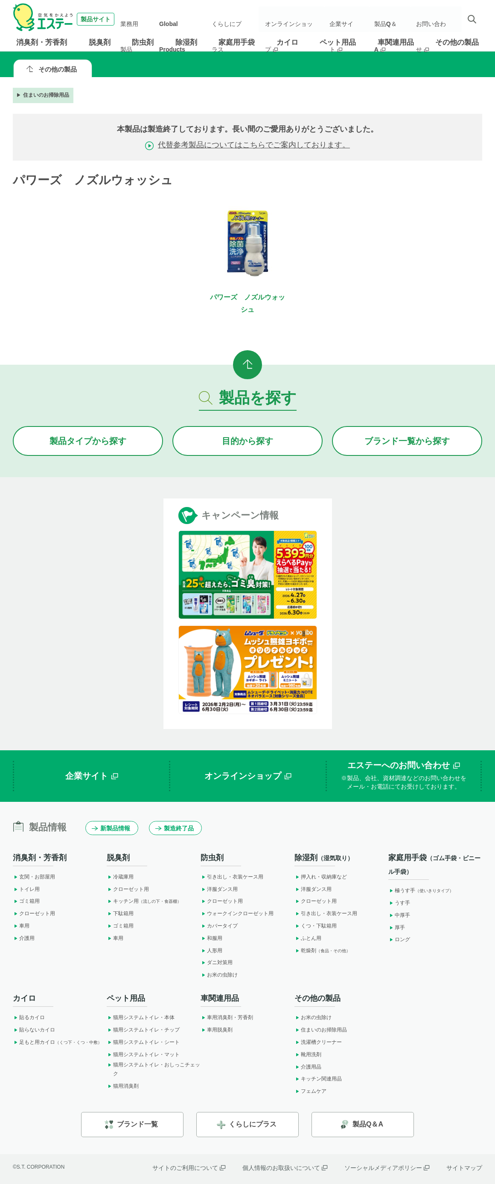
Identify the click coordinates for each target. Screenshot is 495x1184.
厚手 (396, 927)
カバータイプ (219, 926)
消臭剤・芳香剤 (41, 42)
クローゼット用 (34, 913)
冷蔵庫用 (120, 877)
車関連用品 (396, 42)
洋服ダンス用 (219, 889)
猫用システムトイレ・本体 (141, 1017)
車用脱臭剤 (217, 1030)
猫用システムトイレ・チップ (143, 1030)
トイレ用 (26, 889)
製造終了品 (174, 828)
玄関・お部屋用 (34, 877)
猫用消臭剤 (123, 1086)
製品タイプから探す (88, 441)
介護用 (24, 938)
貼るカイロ (29, 1017)
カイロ (287, 42)
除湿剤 (186, 42)
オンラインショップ (295, 19)
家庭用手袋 (236, 42)
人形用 (211, 951)
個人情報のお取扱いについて (284, 1167)
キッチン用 (144, 901)
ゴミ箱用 (26, 901)
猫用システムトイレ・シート (143, 1042)
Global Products (183, 19)
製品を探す (248, 397)
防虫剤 (143, 42)
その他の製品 (457, 42)
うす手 (399, 903)
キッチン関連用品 (318, 1079)
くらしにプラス (232, 19)
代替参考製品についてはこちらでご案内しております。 (254, 145)
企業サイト (349, 19)
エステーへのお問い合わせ (403, 776)
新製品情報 (111, 828)
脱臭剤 (100, 42)
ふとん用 (307, 938)
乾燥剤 (322, 951)
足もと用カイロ (57, 1042)
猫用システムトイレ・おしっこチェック (153, 1069)
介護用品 (307, 1067)
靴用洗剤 (307, 1054)
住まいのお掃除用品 (42, 95)
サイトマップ (464, 1167)
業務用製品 (141, 19)
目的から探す (247, 441)
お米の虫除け (219, 975)
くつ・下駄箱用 (315, 926)
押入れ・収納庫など (320, 877)
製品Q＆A (390, 19)
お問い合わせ (434, 19)
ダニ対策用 (217, 962)
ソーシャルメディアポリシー (386, 1167)
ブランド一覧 (131, 1124)
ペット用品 (338, 42)
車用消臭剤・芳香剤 (227, 1017)
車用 (21, 926)
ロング (399, 939)
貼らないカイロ (34, 1030)
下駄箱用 (120, 913)
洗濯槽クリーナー (318, 1042)
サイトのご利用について (188, 1167)
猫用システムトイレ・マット (143, 1054)
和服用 (211, 938)
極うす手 (421, 890)
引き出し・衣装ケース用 (232, 877)
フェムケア (310, 1091)
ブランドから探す (407, 441)
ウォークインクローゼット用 (237, 913)
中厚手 (399, 915)
